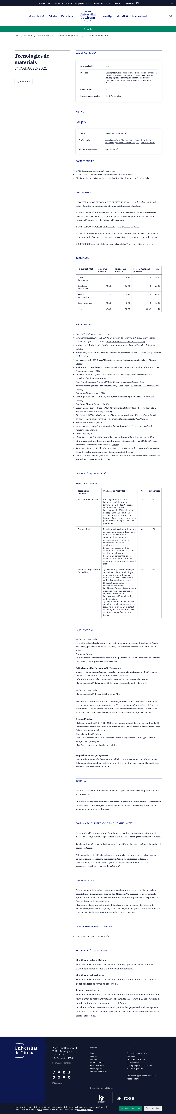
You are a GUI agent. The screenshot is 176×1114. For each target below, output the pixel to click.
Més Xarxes (57, 1083)
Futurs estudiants (45, 3)
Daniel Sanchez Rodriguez (127, 143)
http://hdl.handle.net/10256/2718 (122, 341)
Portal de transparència (137, 1053)
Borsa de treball (97, 1066)
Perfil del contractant (136, 1059)
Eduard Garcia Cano (130, 140)
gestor (39, 1110)
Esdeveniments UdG (99, 1072)
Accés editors (133, 1079)
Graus (92, 1053)
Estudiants (59, 3)
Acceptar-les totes (130, 1108)
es (169, 3)
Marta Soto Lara (148, 143)
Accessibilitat (133, 1063)
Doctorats (94, 1059)
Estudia (52, 16)
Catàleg (141, 341)
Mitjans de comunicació (96, 3)
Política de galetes (135, 1069)
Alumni (69, 3)
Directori (116, 3)
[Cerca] (170, 16)
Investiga (107, 16)
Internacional (139, 16)
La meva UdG (128, 3)
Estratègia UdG (96, 1069)
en (172, 3)
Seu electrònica (134, 1056)
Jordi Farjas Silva (112, 140)
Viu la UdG (122, 16)
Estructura (67, 16)
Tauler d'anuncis (97, 1063)
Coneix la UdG (36, 16)
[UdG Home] (87, 16)
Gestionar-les (152, 1108)
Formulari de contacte (62, 1063)
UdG (17, 36)
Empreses (79, 3)
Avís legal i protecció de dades (140, 1066)
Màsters (93, 1056)
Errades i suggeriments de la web (141, 1076)
